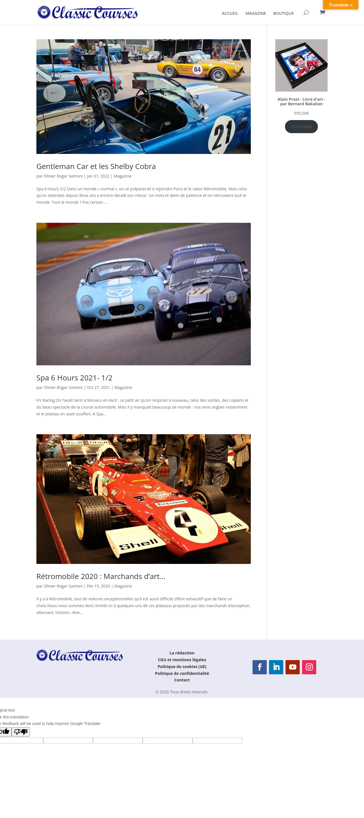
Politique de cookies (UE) (182, 666)
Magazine (122, 176)
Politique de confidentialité (182, 673)
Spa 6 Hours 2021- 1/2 (74, 377)
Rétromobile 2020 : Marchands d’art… (100, 576)
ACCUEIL (230, 13)
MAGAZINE (255, 13)
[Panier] (322, 12)
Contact (182, 680)
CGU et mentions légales (182, 659)
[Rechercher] (306, 12)
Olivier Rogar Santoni (63, 176)
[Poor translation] (21, 732)
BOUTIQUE (283, 13)
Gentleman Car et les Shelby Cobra (96, 166)
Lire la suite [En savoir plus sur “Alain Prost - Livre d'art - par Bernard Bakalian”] (301, 126)
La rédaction (181, 653)
